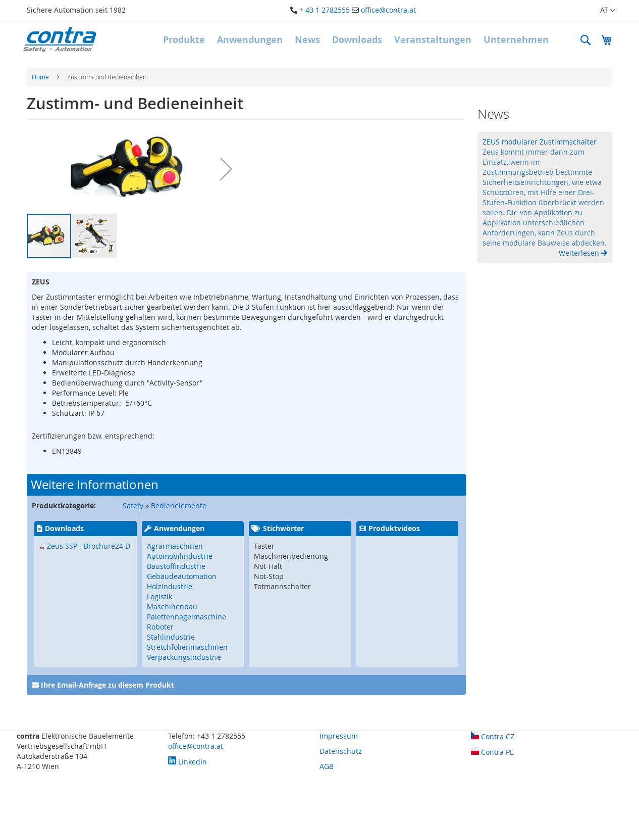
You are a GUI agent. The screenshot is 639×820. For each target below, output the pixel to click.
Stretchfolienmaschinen (187, 647)
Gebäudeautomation (182, 576)
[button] (601, 10)
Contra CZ (492, 736)
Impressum (339, 736)
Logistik (159, 596)
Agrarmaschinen (175, 546)
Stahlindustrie (171, 637)
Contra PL (492, 752)
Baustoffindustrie (176, 566)
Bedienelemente (178, 505)
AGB (327, 766)
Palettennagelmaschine (186, 616)
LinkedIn (187, 761)
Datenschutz (341, 751)
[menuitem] (184, 40)
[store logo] (59, 40)
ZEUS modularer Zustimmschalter (540, 142)
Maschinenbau (172, 606)
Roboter (160, 627)
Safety (133, 505)
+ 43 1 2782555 (324, 10)
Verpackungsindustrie (184, 657)
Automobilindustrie (179, 556)
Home (40, 77)
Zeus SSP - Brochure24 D (88, 546)
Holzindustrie (169, 586)
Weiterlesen (580, 253)
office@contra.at (388, 10)
